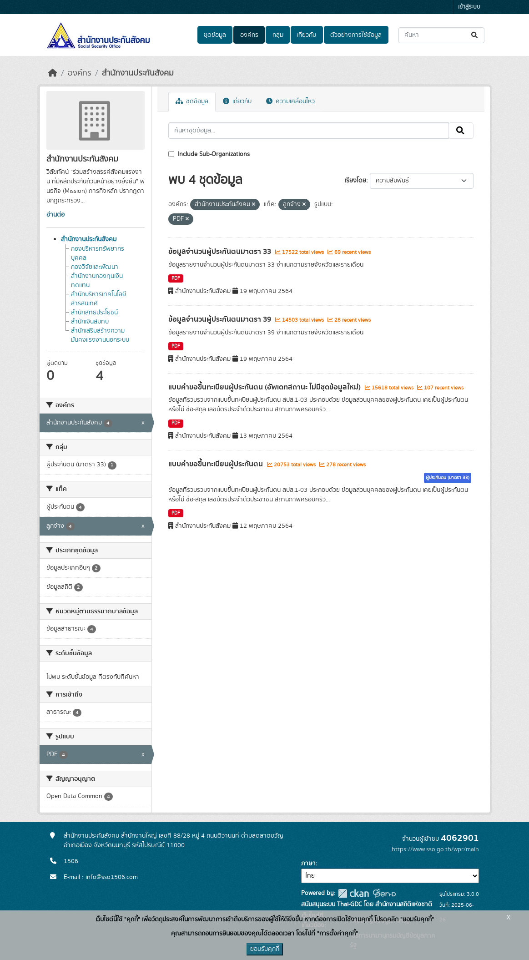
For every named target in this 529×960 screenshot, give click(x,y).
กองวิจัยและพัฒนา (94, 267)
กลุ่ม (277, 35)
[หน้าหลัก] (52, 73)
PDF (175, 278)
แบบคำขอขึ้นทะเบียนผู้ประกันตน (216, 464)
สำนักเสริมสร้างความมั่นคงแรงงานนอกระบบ (100, 335)
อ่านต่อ (55, 214)
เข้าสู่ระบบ (469, 7)
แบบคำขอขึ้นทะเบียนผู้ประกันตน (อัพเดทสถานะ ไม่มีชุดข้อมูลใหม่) (265, 387)
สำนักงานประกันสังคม (138, 73)
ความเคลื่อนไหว (290, 101)
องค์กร (249, 35)
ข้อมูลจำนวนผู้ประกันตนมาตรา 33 (220, 252)
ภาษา (308, 863)
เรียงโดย (355, 180)
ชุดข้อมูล (215, 35)
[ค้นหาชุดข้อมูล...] (441, 35)
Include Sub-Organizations (209, 154)
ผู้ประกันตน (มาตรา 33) (447, 478)
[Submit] (475, 35)
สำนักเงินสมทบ (90, 321)
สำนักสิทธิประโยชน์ (94, 312)
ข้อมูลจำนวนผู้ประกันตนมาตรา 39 (220, 319)
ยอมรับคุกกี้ (264, 949)
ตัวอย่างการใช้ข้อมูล (356, 35)
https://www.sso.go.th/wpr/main (435, 849)
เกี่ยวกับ (306, 35)
